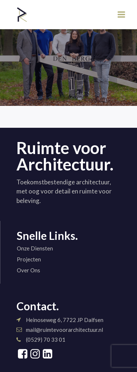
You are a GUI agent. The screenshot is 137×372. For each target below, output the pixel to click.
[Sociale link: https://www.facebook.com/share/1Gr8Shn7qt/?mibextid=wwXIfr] (22, 354)
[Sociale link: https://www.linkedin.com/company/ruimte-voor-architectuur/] (47, 354)
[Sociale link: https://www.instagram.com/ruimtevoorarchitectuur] (35, 354)
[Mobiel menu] (121, 14)
